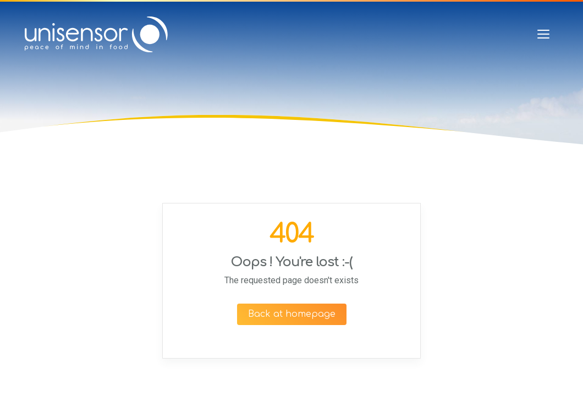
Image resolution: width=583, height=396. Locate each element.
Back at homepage (292, 314)
